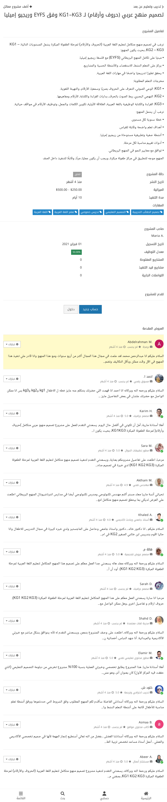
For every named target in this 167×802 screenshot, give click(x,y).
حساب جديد (90, 309)
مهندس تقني (141, 485)
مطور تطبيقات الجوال (137, 450)
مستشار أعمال (141, 761)
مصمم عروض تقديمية (137, 554)
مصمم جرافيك (141, 416)
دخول (71, 309)
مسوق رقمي (141, 381)
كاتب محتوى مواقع (138, 727)
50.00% (76, 252)
